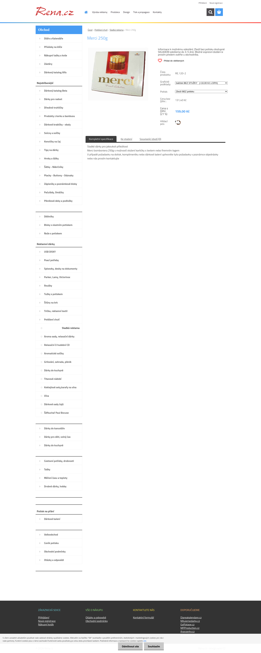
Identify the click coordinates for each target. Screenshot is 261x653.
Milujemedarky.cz (190, 621)
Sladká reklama (117, 30)
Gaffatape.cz (187, 624)
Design (126, 12)
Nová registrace (216, 2)
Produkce (115, 12)
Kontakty (157, 12)
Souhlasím (153, 646)
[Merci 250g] (118, 49)
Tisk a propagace (141, 12)
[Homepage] (84, 12)
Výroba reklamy (99, 12)
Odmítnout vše (129, 646)
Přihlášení (203, 2)
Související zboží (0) (150, 139)
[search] (210, 12)
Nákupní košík (46, 624)
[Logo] (55, 11)
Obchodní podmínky (97, 621)
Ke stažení (126, 139)
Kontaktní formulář (143, 617)
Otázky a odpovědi (96, 617)
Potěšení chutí (101, 30)
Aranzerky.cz (187, 631)
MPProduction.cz (189, 628)
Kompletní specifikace (101, 139)
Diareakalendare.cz (191, 617)
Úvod (90, 30)
